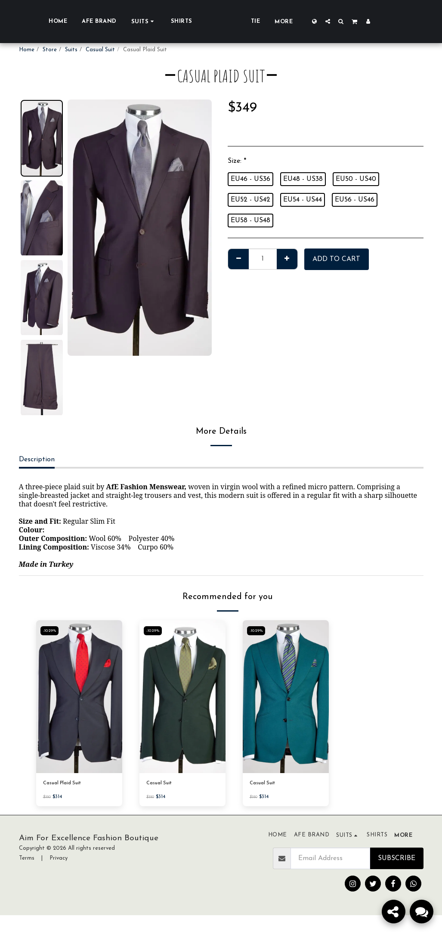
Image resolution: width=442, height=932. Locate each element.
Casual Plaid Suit (65, 784)
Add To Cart (336, 259)
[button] (360, 21)
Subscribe (396, 859)
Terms (26, 859)
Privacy (58, 859)
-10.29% (51, 630)
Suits (71, 50)
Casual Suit (100, 50)
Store (50, 50)
